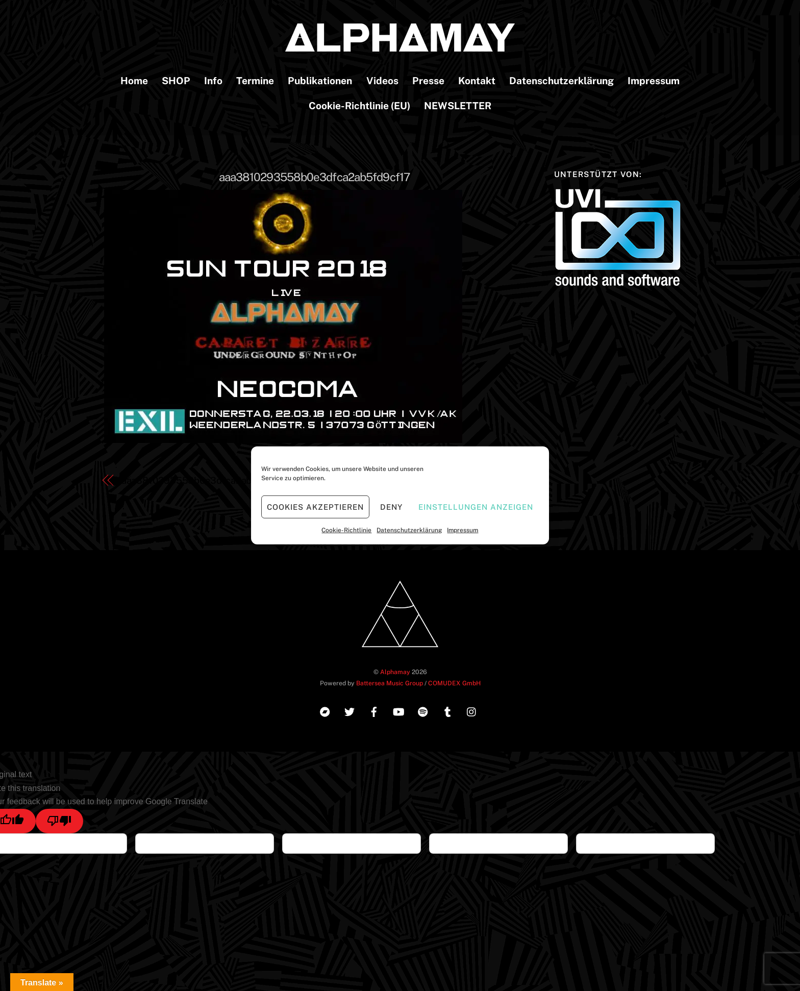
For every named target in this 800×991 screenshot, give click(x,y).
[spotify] (423, 710)
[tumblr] (447, 710)
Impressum (462, 530)
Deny (391, 506)
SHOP (176, 80)
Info (213, 80)
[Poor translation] (59, 821)
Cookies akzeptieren (315, 506)
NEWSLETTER (457, 105)
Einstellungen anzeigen (475, 506)
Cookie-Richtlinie (346, 530)
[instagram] (472, 710)
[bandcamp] (325, 710)
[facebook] (374, 710)
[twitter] (349, 710)
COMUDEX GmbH (454, 683)
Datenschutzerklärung (409, 530)
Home (134, 80)
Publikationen (320, 80)
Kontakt (476, 80)
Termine (255, 80)
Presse (428, 80)
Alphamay (395, 672)
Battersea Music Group (389, 683)
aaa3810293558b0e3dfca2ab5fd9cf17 (314, 177)
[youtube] (398, 710)
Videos (382, 80)
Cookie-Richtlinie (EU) (359, 105)
